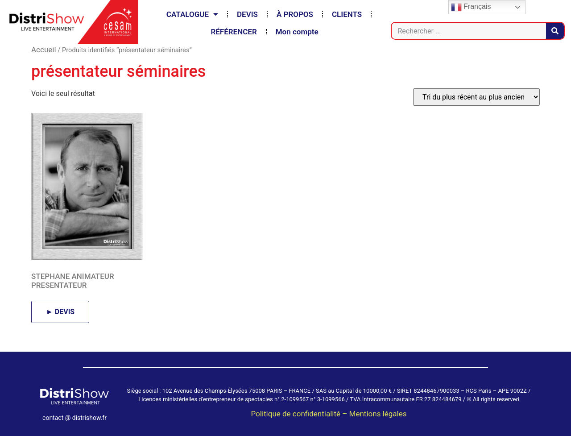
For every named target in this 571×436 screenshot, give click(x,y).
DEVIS (247, 14)
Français (471, 7)
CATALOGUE (192, 14)
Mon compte (297, 31)
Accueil (43, 49)
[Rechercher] (555, 31)
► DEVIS (60, 311)
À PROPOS (295, 14)
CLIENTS (347, 14)
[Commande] (476, 97)
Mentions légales (378, 413)
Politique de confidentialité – (300, 413)
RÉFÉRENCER (234, 31)
